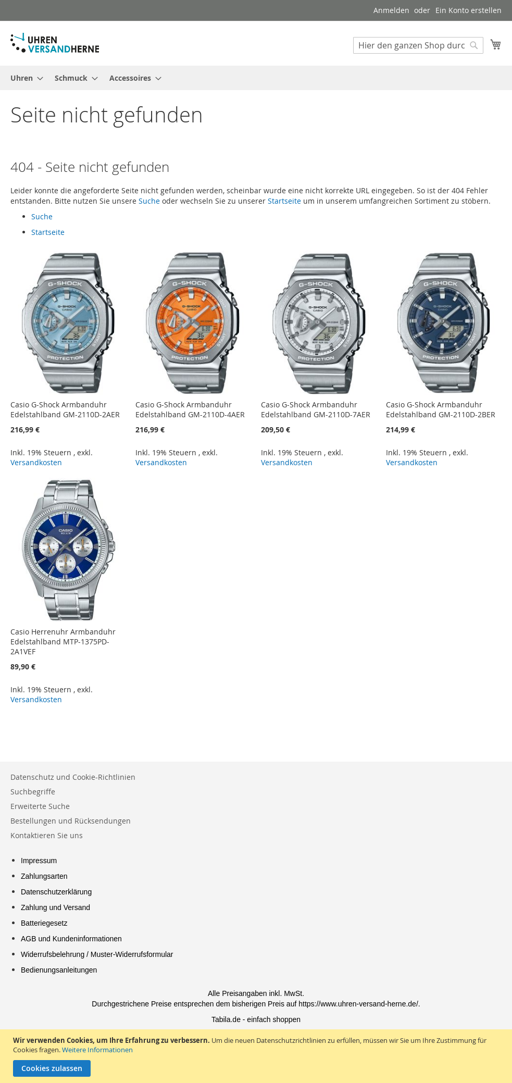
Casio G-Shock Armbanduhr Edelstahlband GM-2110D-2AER (65, 409)
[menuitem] (23, 78)
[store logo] (54, 43)
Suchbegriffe (32, 791)
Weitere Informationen (97, 1049)
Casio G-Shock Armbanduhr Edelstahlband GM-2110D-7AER (315, 409)
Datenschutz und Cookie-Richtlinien (72, 777)
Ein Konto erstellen (468, 10)
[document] (257, 1056)
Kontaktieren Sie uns (46, 835)
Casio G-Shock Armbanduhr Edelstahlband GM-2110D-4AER (190, 409)
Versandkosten (36, 462)
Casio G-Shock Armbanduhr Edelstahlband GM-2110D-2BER (440, 409)
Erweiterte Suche (40, 806)
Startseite (284, 201)
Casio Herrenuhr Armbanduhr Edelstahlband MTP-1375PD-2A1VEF (63, 641)
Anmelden (391, 10)
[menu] (256, 78)
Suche (149, 201)
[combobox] (418, 45)
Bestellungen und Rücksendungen (70, 821)
